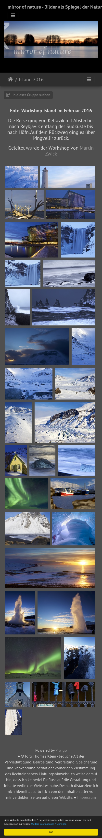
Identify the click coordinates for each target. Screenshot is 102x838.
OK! (51, 832)
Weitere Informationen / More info (48, 823)
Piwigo (61, 750)
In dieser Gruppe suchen (28, 94)
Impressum (86, 797)
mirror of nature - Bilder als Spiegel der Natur (55, 7)
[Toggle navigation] (13, 15)
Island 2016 (31, 79)
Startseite (10, 79)
